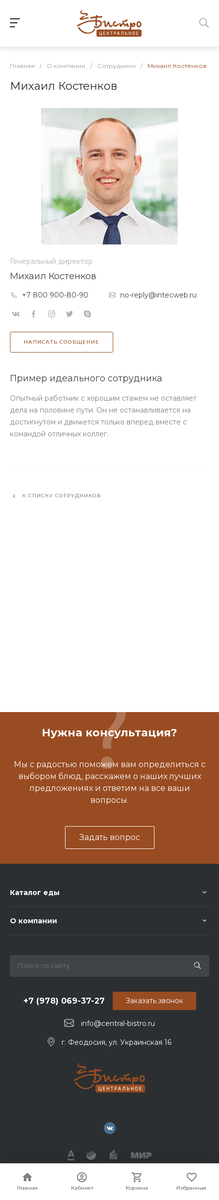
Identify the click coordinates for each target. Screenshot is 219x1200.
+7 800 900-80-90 (55, 295)
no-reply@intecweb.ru (158, 295)
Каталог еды (35, 892)
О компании (33, 920)
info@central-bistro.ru (118, 1023)
